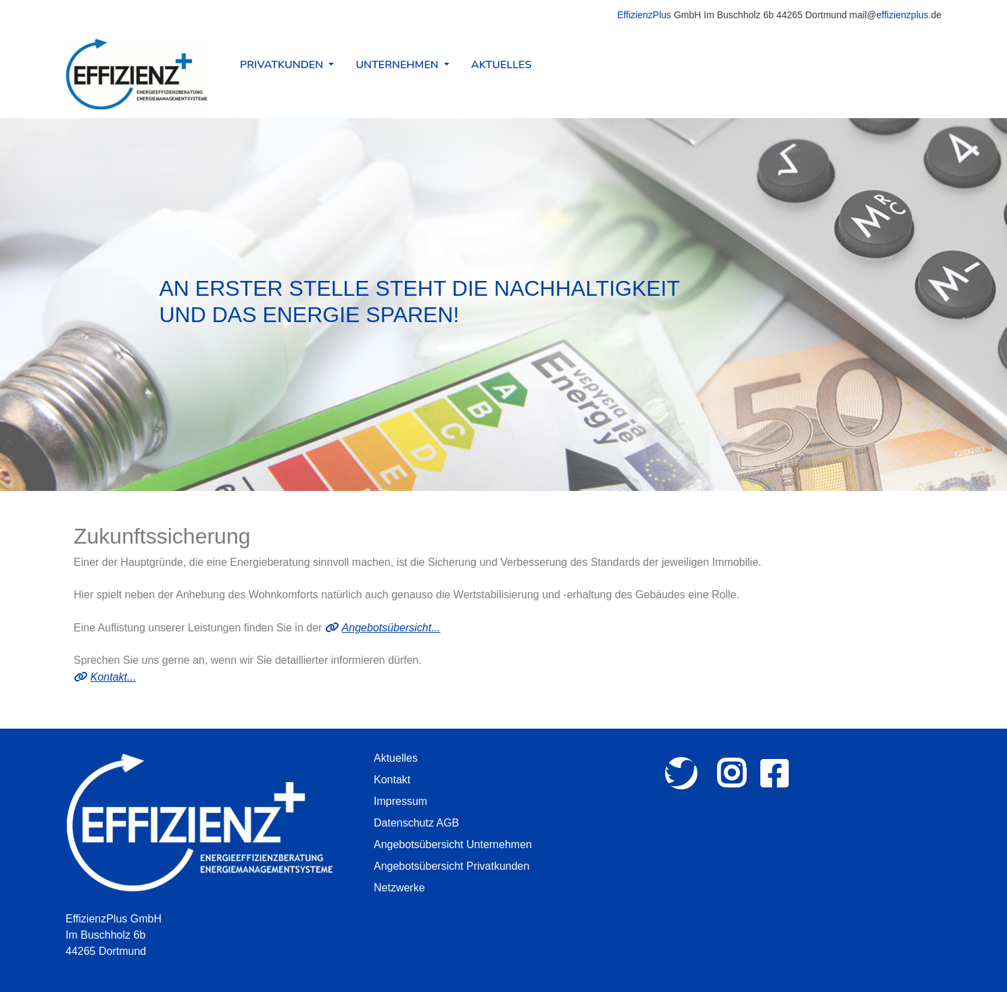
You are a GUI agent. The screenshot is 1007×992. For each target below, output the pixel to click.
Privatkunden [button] (283, 64)
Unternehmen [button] (398, 64)
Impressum (400, 801)
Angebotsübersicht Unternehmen (453, 844)
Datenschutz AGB (416, 823)
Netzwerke (399, 887)
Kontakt (392, 779)
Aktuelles (501, 64)
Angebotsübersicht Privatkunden (451, 866)
